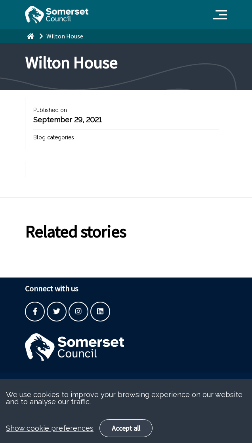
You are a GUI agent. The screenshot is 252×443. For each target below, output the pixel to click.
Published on (50, 110)
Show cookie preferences (50, 436)
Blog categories (53, 137)
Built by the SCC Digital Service (64, 382)
